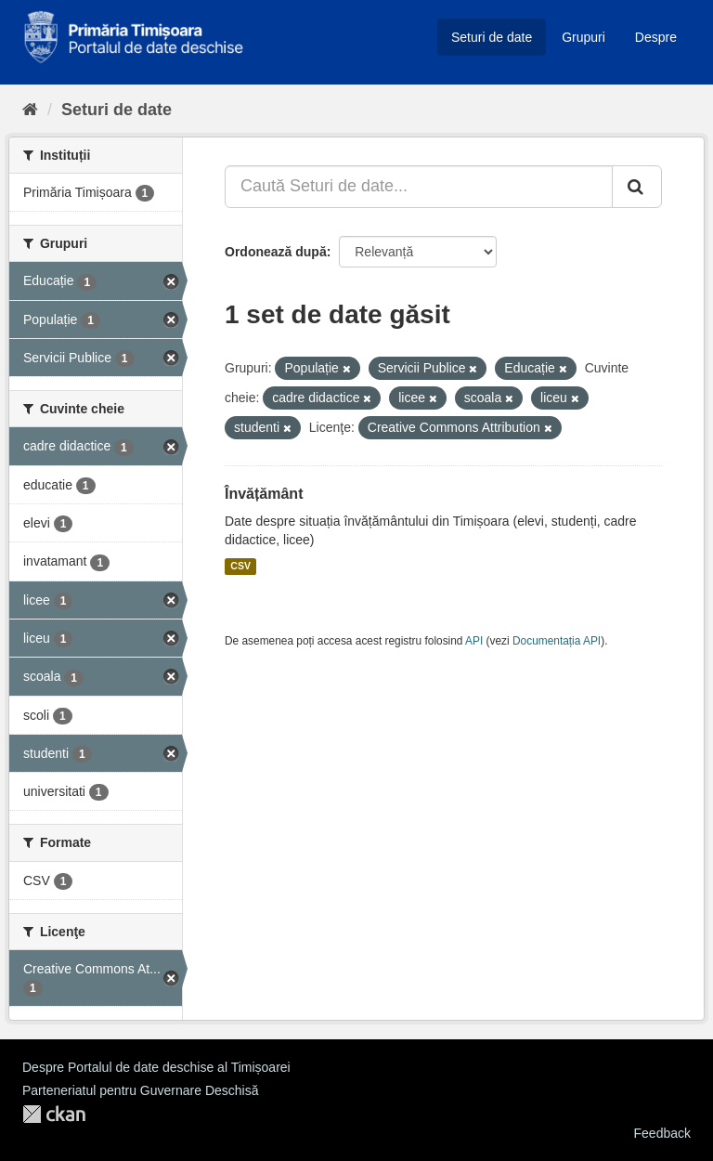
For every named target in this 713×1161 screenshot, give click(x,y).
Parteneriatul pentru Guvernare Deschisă (140, 1090)
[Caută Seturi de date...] (419, 186)
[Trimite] (637, 186)
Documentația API (556, 640)
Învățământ (264, 494)
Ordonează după (276, 251)
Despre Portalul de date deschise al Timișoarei (156, 1067)
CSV (240, 566)
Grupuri (583, 37)
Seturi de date (491, 37)
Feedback (662, 1133)
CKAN (53, 1114)
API (474, 640)
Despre (656, 37)
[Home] (30, 109)
